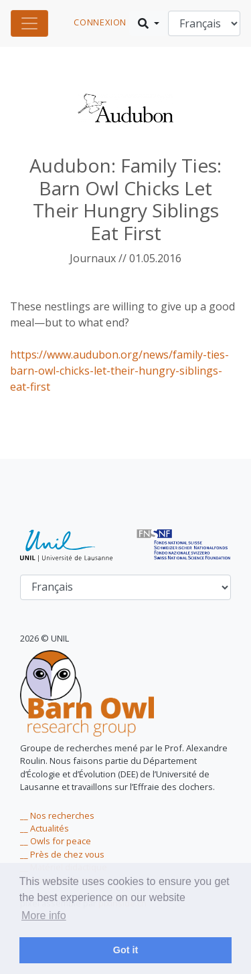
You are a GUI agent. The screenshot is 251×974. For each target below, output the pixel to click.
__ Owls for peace (55, 841)
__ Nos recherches (57, 815)
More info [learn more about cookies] (43, 915)
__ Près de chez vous (62, 854)
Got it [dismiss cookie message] (126, 950)
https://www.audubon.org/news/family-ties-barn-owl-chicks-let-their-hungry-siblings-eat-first (119, 370)
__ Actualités (44, 828)
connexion (100, 22)
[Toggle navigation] (29, 23)
